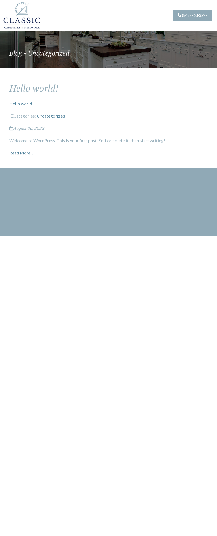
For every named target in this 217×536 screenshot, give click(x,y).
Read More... (21, 153)
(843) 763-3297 (192, 15)
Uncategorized (51, 116)
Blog (15, 53)
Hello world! (21, 104)
